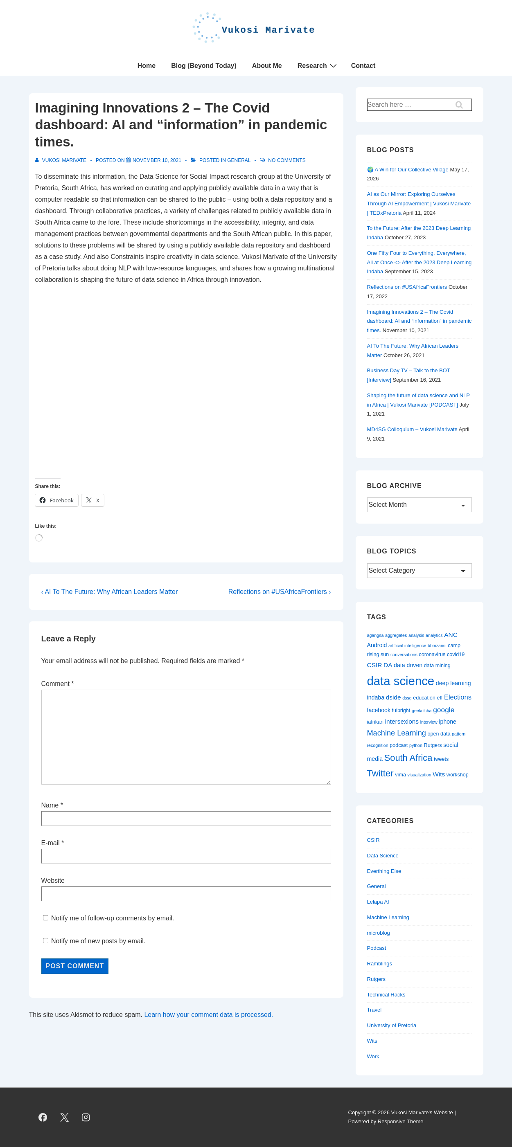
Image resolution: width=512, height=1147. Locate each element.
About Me (267, 65)
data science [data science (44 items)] (401, 681)
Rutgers (376, 979)
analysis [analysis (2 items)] (416, 635)
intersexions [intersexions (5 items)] (402, 721)
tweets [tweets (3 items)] (441, 759)
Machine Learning (388, 917)
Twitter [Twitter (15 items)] (380, 773)
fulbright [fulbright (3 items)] (401, 710)
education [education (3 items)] (424, 698)
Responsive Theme (401, 1121)
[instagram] (86, 1117)
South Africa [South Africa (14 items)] (408, 758)
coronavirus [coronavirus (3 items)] (432, 654)
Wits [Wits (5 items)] (439, 774)
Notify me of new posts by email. (98, 941)
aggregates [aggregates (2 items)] (396, 635)
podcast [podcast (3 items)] (399, 745)
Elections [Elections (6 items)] (457, 697)
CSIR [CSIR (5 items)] (374, 664)
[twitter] (64, 1117)
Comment (57, 683)
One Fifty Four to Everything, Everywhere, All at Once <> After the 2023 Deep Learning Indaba (419, 262)
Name (50, 805)
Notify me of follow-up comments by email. (112, 918)
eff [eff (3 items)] (440, 698)
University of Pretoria (392, 1025)
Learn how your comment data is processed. (208, 1014)
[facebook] (43, 1117)
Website (53, 880)
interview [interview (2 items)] (429, 722)
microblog (378, 933)
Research (318, 65)
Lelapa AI (378, 902)
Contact (363, 65)
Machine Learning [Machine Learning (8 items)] (396, 733)
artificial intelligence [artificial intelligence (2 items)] (407, 645)
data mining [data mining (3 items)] (437, 665)
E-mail (50, 842)
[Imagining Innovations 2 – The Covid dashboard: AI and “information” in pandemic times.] (157, 160)
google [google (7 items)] (443, 710)
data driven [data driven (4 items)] (408, 665)
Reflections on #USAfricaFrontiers (407, 287)
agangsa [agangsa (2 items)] (375, 635)
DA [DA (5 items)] (387, 664)
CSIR (373, 840)
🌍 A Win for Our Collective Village (408, 169)
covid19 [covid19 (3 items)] (456, 654)
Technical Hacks (386, 995)
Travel (374, 1010)
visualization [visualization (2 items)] (419, 774)
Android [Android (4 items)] (377, 645)
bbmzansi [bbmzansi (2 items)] (437, 645)
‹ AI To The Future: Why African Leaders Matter (109, 591)
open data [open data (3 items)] (438, 734)
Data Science (383, 855)
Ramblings (379, 963)
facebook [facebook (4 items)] (378, 710)
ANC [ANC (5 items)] (451, 634)
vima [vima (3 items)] (400, 775)
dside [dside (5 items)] (393, 697)
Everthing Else (384, 871)
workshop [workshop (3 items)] (458, 775)
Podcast (376, 948)
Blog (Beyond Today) (204, 65)
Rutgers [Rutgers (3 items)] (433, 745)
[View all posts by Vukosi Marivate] (61, 160)
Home (147, 65)
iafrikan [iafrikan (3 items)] (375, 722)
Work (373, 1056)
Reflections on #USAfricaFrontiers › (279, 591)
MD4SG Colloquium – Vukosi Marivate (412, 429)
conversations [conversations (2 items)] (403, 654)
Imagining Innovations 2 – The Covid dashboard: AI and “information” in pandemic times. (419, 321)
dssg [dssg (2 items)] (407, 697)
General (238, 160)
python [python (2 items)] (415, 745)
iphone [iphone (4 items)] (447, 721)
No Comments (286, 160)
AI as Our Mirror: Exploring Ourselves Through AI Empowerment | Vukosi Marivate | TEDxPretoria (419, 203)
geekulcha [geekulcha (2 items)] (422, 710)
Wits (372, 1041)
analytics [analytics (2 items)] (434, 635)
